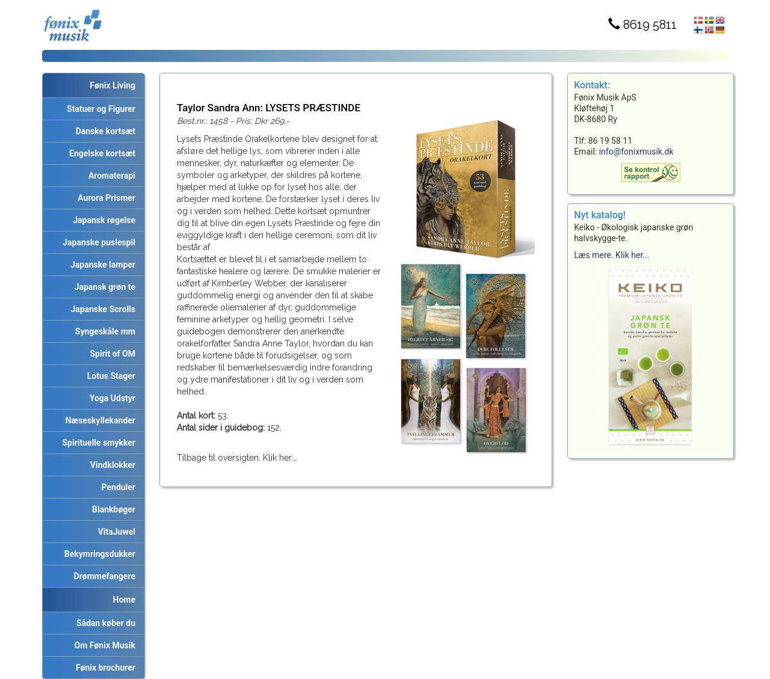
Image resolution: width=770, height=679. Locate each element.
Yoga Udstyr (110, 398)
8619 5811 (642, 24)
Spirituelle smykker (96, 442)
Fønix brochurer (103, 667)
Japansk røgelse (102, 220)
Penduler (116, 487)
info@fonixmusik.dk (636, 151)
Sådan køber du (103, 623)
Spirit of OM (110, 353)
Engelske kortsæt (100, 153)
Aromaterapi (109, 175)
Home (124, 599)
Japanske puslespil (96, 242)
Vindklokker (110, 465)
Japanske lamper (100, 264)
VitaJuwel (114, 531)
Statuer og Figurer (99, 109)
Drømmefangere (102, 576)
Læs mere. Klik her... (611, 255)
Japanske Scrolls (101, 309)
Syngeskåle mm (103, 331)
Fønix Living (112, 85)
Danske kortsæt (103, 131)
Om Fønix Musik (102, 645)
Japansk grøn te (102, 287)
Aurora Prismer (104, 198)
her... (288, 457)
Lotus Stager (109, 376)
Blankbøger (111, 509)
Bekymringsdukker (97, 554)
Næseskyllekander (98, 420)
